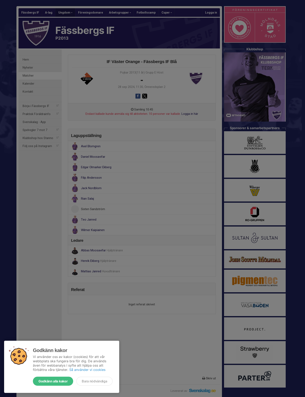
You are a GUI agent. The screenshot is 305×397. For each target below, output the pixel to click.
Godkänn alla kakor (53, 381)
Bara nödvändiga (94, 381)
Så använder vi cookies (87, 370)
